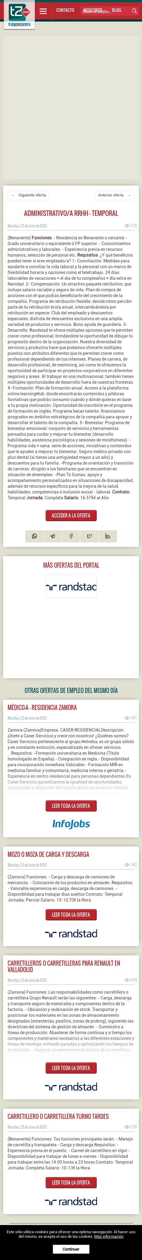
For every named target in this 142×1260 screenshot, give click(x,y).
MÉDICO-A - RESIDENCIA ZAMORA (42, 707)
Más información (108, 1236)
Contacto (65, 10)
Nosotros (93, 10)
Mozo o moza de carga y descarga (48, 854)
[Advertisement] (71, 107)
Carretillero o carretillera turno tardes (58, 1116)
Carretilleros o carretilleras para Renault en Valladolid (64, 966)
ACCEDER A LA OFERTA (71, 515)
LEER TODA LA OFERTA (71, 805)
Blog (116, 10)
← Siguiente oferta (28, 195)
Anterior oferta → (114, 195)
